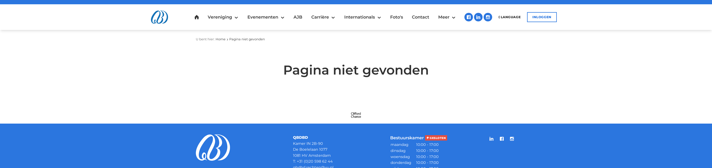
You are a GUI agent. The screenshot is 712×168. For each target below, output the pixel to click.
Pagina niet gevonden (247, 39)
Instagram (488, 17)
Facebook (468, 17)
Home (221, 39)
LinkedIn (478, 17)
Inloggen (541, 17)
